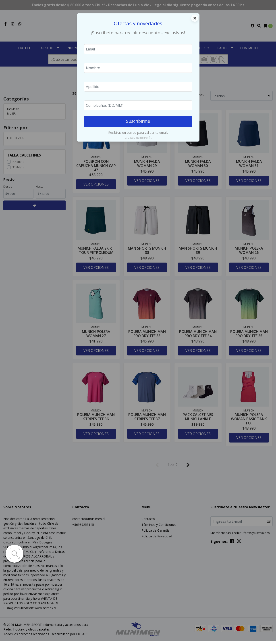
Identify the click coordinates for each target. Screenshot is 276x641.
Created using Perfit (138, 138)
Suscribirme (138, 121)
